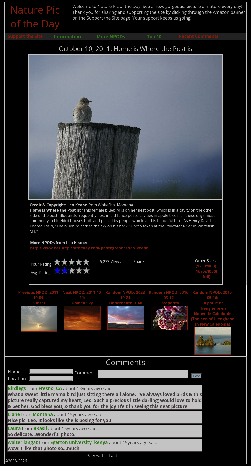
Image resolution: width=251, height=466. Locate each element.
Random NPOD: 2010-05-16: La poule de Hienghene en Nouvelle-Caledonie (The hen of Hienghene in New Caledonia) (212, 308)
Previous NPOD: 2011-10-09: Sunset (38, 298)
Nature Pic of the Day (35, 16)
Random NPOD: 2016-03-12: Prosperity (169, 298)
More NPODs (111, 37)
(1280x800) (206, 266)
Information (67, 37)
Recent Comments (198, 36)
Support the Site (25, 36)
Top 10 (154, 37)
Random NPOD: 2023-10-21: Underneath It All (125, 298)
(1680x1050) (206, 271)
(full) (205, 276)
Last (113, 455)
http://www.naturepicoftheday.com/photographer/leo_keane (89, 248)
